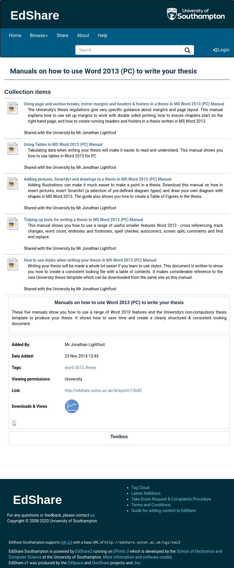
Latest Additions (146, 493)
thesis (91, 367)
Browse (39, 35)
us (92, 515)
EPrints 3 (121, 550)
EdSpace (75, 562)
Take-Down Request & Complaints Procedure (171, 499)
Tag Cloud (140, 487)
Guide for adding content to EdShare (163, 510)
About (83, 35)
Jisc (137, 562)
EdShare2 (83, 550)
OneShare (100, 562)
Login (221, 50)
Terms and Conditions (151, 505)
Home (15, 35)
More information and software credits (137, 556)
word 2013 (74, 367)
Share (62, 35)
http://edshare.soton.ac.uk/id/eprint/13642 (103, 390)
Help (103, 35)
